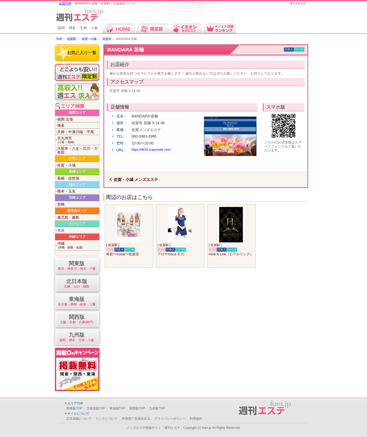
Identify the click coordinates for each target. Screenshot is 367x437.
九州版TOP (157, 408)
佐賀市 (107, 38)
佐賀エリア (77, 159)
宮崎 (61, 204)
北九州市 (78, 140)
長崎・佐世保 (68, 178)
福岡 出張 (65, 119)
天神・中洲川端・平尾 (75, 132)
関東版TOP (74, 408)
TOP (59, 38)
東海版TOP (117, 408)
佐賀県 (71, 38)
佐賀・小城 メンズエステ (136, 179)
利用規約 (196, 418)
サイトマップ (298, 2)
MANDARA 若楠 (125, 50)
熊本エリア (77, 185)
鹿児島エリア (77, 211)
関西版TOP (137, 408)
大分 (61, 230)
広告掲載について (79, 418)
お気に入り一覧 (81, 52)
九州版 (76, 337)
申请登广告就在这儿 (136, 418)
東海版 (76, 301)
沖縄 (78, 245)
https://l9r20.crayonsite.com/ (151, 150)
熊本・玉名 (66, 191)
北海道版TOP (95, 408)
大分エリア (77, 224)
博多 (61, 125)
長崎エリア (77, 172)
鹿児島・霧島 (68, 217)
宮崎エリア (77, 198)
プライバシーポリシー (170, 418)
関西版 (76, 319)
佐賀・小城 (89, 38)
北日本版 (76, 283)
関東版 (76, 266)
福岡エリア (77, 113)
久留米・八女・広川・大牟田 (77, 150)
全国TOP (65, 3)
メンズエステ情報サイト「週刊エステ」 (155, 428)
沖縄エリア (77, 237)
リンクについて (107, 418)
